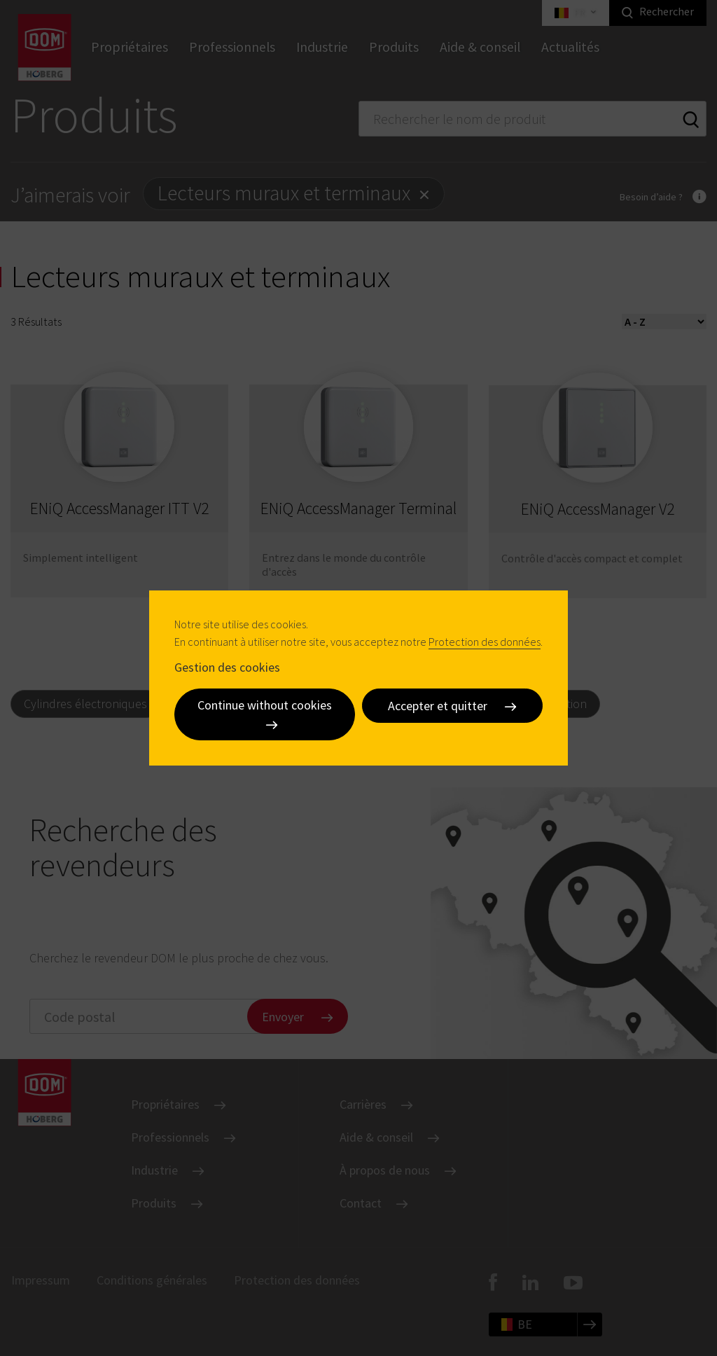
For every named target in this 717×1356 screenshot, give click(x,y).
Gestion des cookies (227, 666)
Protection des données (485, 642)
